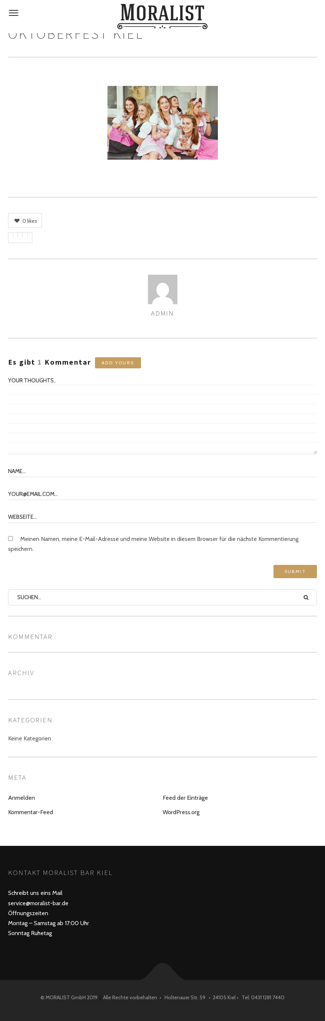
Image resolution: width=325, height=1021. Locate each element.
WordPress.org (181, 812)
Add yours (118, 362)
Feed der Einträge (185, 797)
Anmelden (21, 797)
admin (162, 313)
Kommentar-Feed (30, 812)
